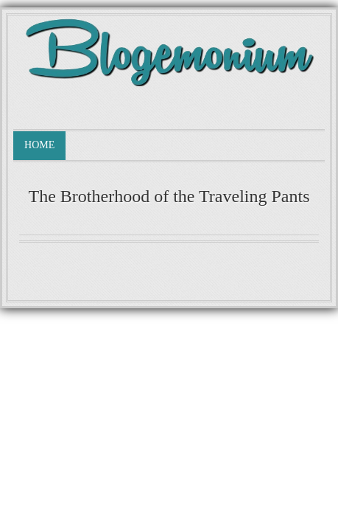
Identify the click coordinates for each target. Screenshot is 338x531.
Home (39, 144)
